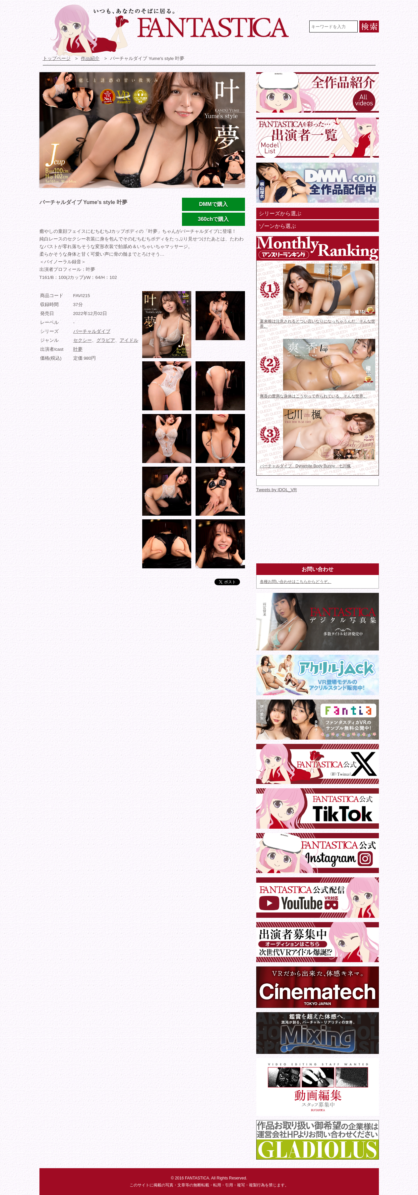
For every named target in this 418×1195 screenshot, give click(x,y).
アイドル (129, 340)
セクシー (82, 340)
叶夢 (78, 349)
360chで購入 (213, 219)
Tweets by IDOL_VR (276, 489)
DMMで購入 (213, 204)
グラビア (105, 340)
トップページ (57, 58)
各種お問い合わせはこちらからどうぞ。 (295, 581)
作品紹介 (90, 58)
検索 (369, 26)
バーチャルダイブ (91, 331)
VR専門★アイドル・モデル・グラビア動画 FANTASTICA (173, 30)
